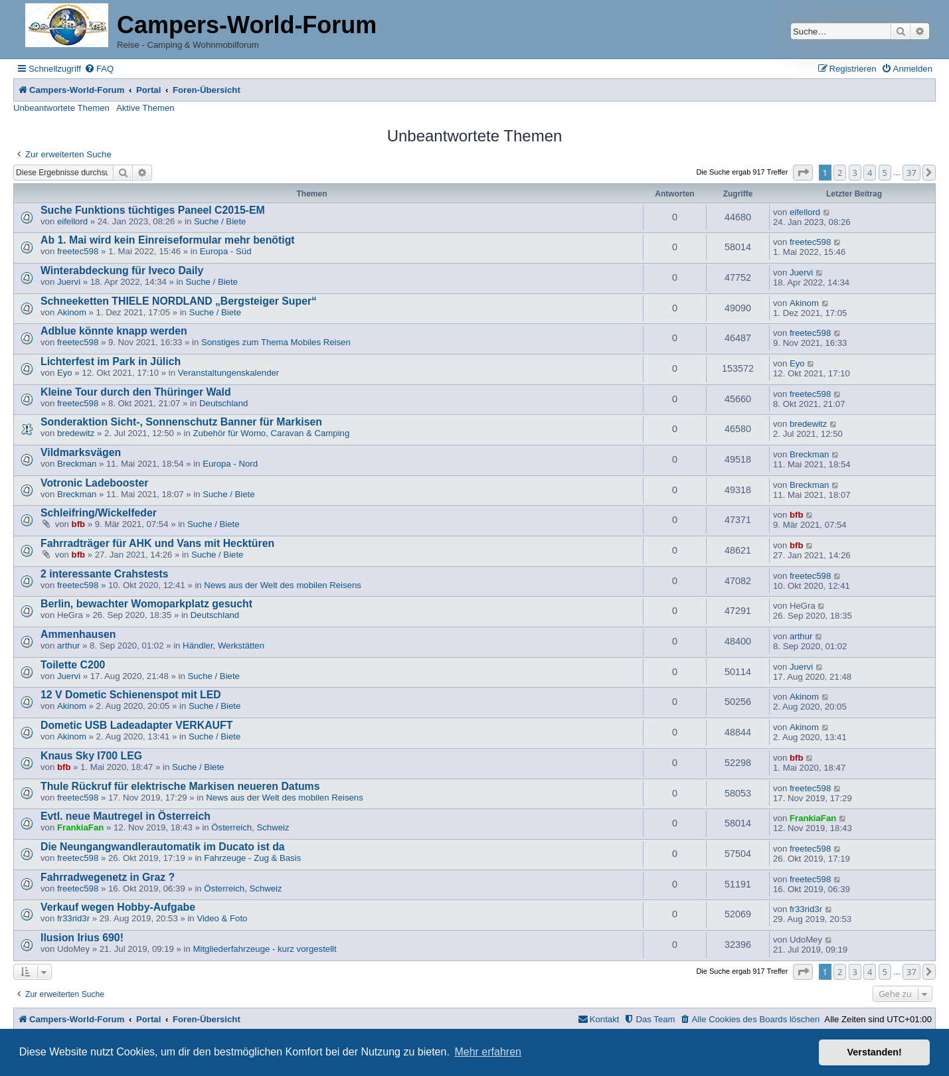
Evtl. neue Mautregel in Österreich (126, 816)
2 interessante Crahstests (105, 573)
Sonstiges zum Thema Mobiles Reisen (276, 342)
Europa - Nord (230, 464)
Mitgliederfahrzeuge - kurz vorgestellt (264, 949)
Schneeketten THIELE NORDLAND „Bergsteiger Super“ (179, 301)
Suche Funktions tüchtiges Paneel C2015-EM (153, 210)
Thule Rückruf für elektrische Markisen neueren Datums (180, 786)
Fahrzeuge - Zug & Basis (252, 858)
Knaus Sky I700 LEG (91, 755)
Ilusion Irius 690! (82, 937)
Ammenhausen (78, 634)
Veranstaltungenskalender (229, 373)
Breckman (76, 464)
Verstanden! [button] (874, 1052)
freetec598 (77, 251)
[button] (803, 173)
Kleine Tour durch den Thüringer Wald (136, 392)
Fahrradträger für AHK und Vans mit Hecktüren (157, 543)
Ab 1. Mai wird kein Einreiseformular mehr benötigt (168, 240)
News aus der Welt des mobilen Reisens (282, 585)
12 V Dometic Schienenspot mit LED (131, 694)
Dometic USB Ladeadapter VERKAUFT (136, 725)
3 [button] (855, 173)
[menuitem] (99, 68)
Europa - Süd (226, 251)
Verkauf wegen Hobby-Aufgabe (118, 907)
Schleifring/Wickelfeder (99, 512)
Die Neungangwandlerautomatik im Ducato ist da (163, 846)
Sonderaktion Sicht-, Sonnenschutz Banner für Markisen (181, 421)
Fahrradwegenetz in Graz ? (108, 877)
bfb (79, 524)
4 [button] (869, 173)
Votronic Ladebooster (94, 483)
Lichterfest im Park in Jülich (111, 361)
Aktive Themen (145, 108)
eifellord (72, 221)
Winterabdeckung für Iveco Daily (122, 270)
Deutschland (223, 403)
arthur (68, 646)
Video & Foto (222, 918)
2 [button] (839, 173)
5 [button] (885, 173)
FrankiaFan (80, 827)
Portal (148, 90)
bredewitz (75, 433)
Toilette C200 (73, 664)
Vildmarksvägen (81, 452)
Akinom (71, 312)
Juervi (68, 282)
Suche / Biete (220, 221)
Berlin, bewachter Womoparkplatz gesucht (146, 603)
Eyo (64, 373)
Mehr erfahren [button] (487, 1051)
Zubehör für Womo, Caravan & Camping (271, 433)
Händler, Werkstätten (223, 646)
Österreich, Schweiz (250, 827)
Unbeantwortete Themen (61, 108)
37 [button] (911, 173)
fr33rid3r (73, 918)
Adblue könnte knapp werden (114, 331)
